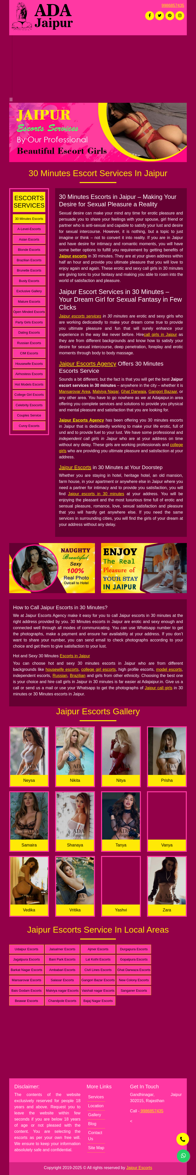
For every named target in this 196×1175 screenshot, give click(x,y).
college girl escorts (98, 669)
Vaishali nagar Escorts (98, 990)
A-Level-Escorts (29, 229)
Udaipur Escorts (26, 949)
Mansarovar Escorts (26, 980)
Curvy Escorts (29, 426)
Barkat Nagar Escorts (26, 970)
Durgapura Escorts (134, 949)
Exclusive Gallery (29, 291)
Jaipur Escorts (75, 467)
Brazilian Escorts (29, 260)
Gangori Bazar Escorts (98, 980)
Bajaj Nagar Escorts (98, 1001)
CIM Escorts (29, 353)
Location (96, 1106)
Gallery (94, 1115)
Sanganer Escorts (134, 990)
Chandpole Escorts (62, 1001)
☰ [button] (11, 99)
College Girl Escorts (29, 395)
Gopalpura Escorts (134, 959)
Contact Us (95, 1136)
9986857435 (173, 5)
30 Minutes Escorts (29, 219)
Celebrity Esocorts (29, 405)
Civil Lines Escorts (98, 970)
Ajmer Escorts (98, 949)
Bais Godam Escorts (26, 990)
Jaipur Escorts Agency (87, 363)
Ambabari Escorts (62, 970)
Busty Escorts (29, 281)
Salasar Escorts (62, 980)
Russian (60, 675)
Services (96, 1097)
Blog (92, 1124)
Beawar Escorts (26, 1001)
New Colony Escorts (134, 980)
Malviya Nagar (106, 391)
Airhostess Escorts (29, 374)
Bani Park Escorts (62, 959)
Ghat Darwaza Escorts (133, 970)
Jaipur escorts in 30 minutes (96, 494)
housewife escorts (62, 669)
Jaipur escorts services (80, 316)
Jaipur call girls (158, 688)
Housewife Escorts (29, 364)
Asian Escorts (29, 239)
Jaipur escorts (73, 256)
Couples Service (29, 415)
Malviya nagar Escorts (62, 990)
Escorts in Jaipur (75, 656)
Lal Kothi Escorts (98, 959)
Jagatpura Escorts (26, 959)
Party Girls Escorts (29, 322)
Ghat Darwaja (133, 391)
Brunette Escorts (29, 270)
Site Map (96, 1148)
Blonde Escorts (29, 250)
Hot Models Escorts (29, 384)
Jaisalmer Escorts (62, 949)
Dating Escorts (29, 332)
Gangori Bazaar (163, 391)
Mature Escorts (29, 301)
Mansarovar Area (74, 391)
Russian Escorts (29, 343)
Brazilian (77, 675)
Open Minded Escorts (29, 312)
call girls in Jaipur (160, 334)
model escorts (169, 669)
